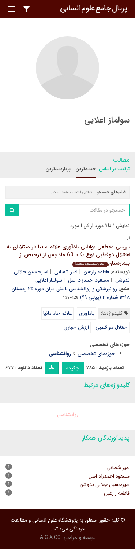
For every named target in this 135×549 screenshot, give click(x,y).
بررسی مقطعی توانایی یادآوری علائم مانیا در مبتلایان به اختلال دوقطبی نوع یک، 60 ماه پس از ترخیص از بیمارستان (68, 255)
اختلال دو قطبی (112, 327)
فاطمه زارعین (96, 272)
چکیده (72, 368)
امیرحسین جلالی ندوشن (105, 484)
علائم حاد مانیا (57, 313)
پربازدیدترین (58, 169)
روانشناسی (67, 415)
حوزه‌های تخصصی (96, 354)
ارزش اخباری (76, 327)
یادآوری (86, 313)
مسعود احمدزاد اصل (88, 280)
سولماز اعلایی (48, 280)
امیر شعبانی (65, 272)
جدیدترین (86, 169)
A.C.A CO (50, 537)
